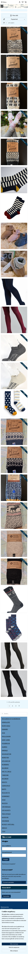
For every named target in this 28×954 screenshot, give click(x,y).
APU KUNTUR (6, 761)
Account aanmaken (8, 882)
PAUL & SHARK (6, 736)
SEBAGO (4, 828)
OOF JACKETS (6, 810)
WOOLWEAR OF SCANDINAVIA (11, 719)
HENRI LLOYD (6, 722)
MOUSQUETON (6, 754)
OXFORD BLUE (6, 807)
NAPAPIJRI (5, 817)
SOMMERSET (6, 796)
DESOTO (4, 782)
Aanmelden (6, 896)
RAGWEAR (5, 768)
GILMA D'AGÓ (6, 785)
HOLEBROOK (6, 743)
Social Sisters (4, 944)
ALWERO (4, 747)
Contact (3, 912)
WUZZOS (4, 803)
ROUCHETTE (6, 793)
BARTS (4, 789)
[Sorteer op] (14, 19)
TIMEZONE (5, 775)
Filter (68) (14, 15)
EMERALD (5, 750)
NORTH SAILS (6, 726)
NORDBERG (5, 764)
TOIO (3, 831)
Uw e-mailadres (6, 846)
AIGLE (3, 800)
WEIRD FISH (5, 757)
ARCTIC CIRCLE (6, 771)
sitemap (19, 951)
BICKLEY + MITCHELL (8, 824)
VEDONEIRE (5, 821)
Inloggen (5, 859)
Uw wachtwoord (7, 852)
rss (21, 951)
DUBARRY (5, 729)
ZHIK (3, 733)
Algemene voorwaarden (7, 909)
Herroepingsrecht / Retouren (8, 910)
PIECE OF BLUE (6, 814)
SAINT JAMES (6, 740)
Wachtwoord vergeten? (8, 864)
